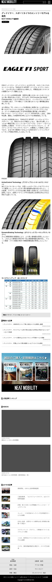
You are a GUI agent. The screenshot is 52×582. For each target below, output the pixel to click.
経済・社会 (13, 569)
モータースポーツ (25, 315)
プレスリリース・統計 (39, 573)
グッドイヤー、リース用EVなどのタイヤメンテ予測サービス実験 (27, 338)
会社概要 (45, 577)
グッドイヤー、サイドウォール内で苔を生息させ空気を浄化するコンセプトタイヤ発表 (27, 332)
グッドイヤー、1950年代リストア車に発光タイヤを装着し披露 (27, 325)
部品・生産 (13, 565)
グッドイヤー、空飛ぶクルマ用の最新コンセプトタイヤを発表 (27, 344)
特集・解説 (13, 573)
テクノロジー (39, 569)
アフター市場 (16, 315)
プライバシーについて (35, 577)
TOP (13, 559)
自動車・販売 (39, 561)
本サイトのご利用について (11, 577)
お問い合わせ (23, 577)
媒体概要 (13, 561)
